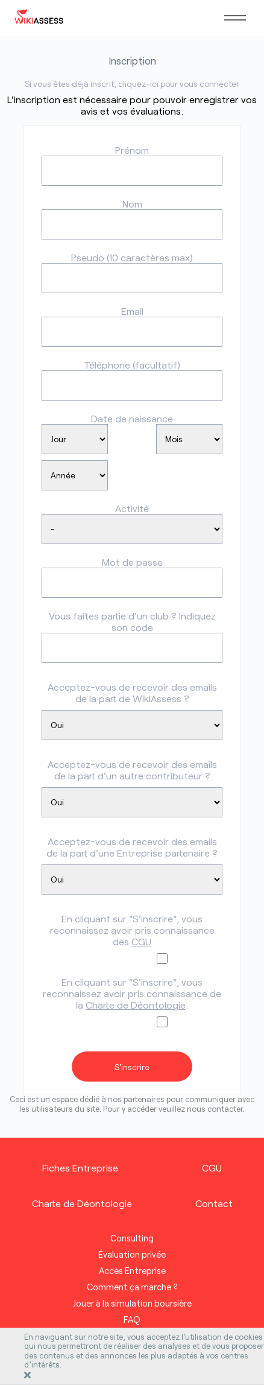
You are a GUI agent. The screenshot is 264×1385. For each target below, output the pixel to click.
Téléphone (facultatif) (132, 364)
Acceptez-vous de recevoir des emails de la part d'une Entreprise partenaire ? (132, 846)
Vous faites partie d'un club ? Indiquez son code (132, 621)
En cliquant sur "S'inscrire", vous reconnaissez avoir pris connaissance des (132, 930)
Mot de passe (132, 562)
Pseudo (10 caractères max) (132, 257)
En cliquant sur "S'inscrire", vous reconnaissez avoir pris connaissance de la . (132, 993)
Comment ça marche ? (132, 1287)
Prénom (132, 150)
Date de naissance (132, 418)
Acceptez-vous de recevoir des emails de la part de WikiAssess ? (132, 692)
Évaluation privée (132, 1254)
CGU (141, 941)
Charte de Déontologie (136, 1004)
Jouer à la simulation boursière (132, 1303)
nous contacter (215, 1109)
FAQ (132, 1319)
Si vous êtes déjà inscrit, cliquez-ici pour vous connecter (132, 83)
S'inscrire (132, 1067)
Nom (132, 203)
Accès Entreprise (132, 1271)
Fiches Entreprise (80, 1167)
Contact (214, 1203)
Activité (132, 508)
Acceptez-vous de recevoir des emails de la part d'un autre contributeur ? (132, 769)
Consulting (132, 1238)
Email (132, 311)
